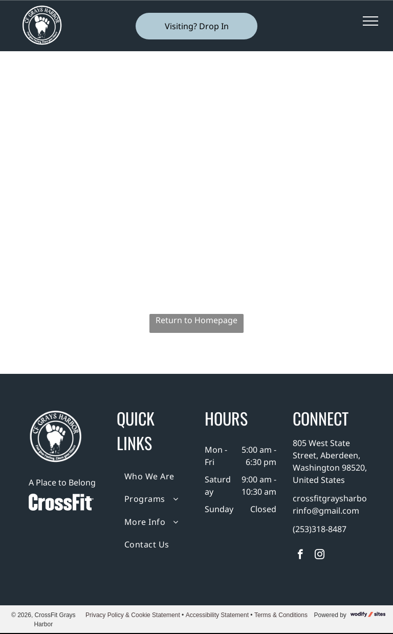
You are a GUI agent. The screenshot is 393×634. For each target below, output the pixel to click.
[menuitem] (153, 476)
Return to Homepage (196, 320)
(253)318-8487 (319, 529)
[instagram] (319, 555)
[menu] (370, 21)
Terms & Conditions (281, 615)
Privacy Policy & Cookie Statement (132, 615)
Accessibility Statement (217, 615)
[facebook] (300, 555)
